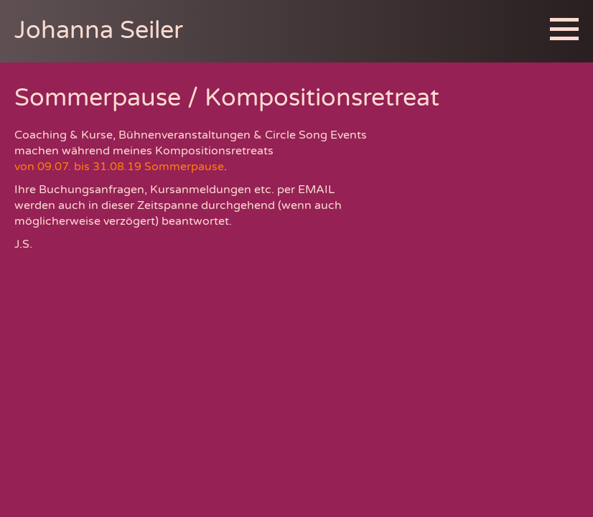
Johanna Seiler (98, 30)
